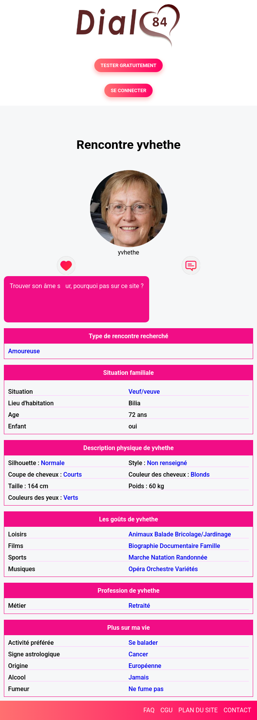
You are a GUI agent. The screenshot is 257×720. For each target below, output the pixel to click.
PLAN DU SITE (198, 710)
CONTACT (237, 710)
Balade (163, 534)
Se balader (143, 642)
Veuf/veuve (144, 391)
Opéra (137, 569)
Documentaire (179, 546)
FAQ (149, 710)
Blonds (200, 474)
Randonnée (192, 557)
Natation (162, 557)
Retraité (139, 605)
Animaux (141, 534)
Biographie (143, 546)
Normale (53, 463)
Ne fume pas (146, 689)
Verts (70, 497)
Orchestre (160, 569)
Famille (210, 546)
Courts (72, 474)
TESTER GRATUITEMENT (128, 65)
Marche (139, 557)
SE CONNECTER (128, 90)
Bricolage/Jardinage (203, 534)
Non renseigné (167, 463)
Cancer (138, 654)
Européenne (145, 665)
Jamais (139, 677)
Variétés (186, 569)
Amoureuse (24, 351)
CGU (166, 710)
